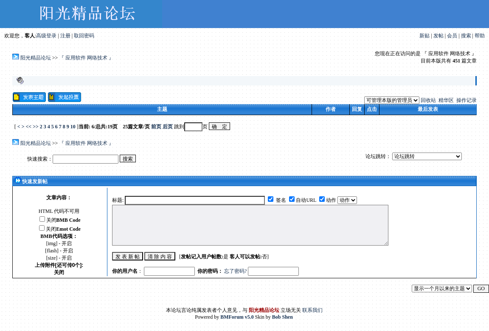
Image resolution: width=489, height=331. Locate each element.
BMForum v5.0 (237, 317)
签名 (280, 200)
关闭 (63, 220)
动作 (331, 200)
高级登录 (46, 36)
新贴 (424, 36)
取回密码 (84, 36)
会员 (452, 36)
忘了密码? (235, 271)
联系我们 (312, 310)
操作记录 (466, 100)
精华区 (446, 100)
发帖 (438, 36)
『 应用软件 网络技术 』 (86, 58)
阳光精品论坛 (35, 58)
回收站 (428, 100)
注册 (65, 36)
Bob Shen (282, 317)
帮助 (480, 36)
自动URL (306, 200)
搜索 (466, 36)
